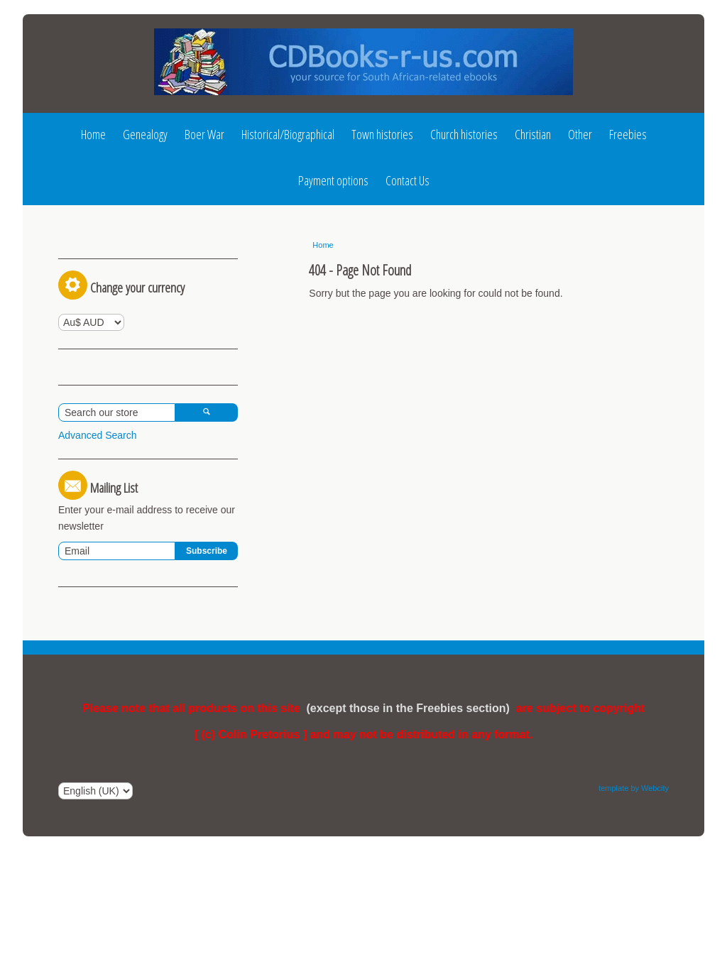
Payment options (333, 180)
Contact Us (408, 180)
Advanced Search (97, 561)
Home (93, 134)
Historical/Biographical (287, 134)
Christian (533, 134)
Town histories (382, 134)
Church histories (464, 134)
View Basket (91, 476)
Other (580, 134)
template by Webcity (633, 913)
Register (152, 250)
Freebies (628, 134)
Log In (85, 250)
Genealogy (145, 134)
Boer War (204, 134)
